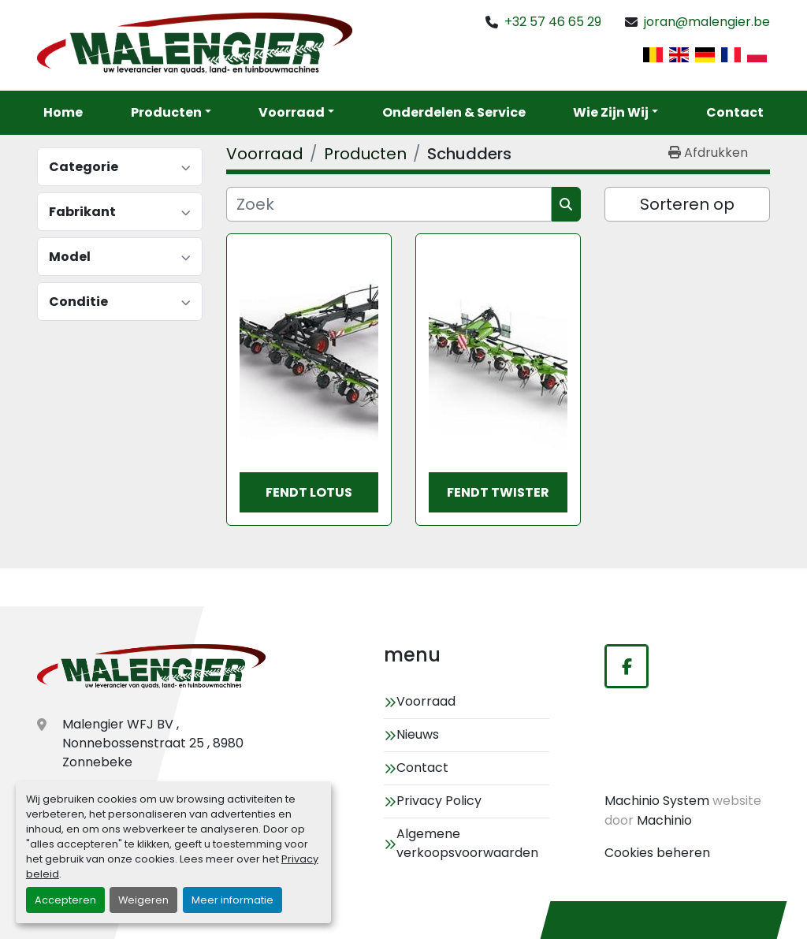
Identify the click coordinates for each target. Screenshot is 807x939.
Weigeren (143, 900)
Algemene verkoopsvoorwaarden (467, 843)
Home (63, 112)
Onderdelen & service (454, 112)
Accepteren (65, 900)
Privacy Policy (439, 801)
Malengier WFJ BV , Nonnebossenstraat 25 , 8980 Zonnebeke (153, 743)
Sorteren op (687, 204)
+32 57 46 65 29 (552, 22)
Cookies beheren (657, 853)
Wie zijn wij (611, 112)
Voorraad (291, 112)
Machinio (664, 820)
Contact (735, 112)
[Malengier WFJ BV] (151, 667)
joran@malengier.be (707, 22)
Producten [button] (166, 112)
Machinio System (656, 801)
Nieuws (417, 734)
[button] (296, 113)
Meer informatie (232, 900)
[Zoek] (389, 204)
